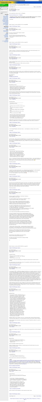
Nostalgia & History (5, 19)
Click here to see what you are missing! (3, 5)
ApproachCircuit (14, 58)
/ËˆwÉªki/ (10, 360)
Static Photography (5, 28)
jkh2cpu (13, 326)
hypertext (30, 361)
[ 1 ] (36, 6)
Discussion (6, 14)
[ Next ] (40, 6)
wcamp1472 (13, 30)
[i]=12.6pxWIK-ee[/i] (21, 361)
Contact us (6, 40)
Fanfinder (7, 33)
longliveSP (13, 351)
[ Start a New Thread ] (25, 398)
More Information (6, 31)
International (6, 22)
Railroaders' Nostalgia (5, 20)
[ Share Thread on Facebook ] (14, 398)
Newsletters (6, 34)
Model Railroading (5, 23)
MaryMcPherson (14, 68)
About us (7, 39)
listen (16, 361)
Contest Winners (6, 35)
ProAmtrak (13, 82)
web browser (26, 362)
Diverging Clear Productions (13, 76)
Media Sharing (6, 26)
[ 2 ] (38, 6)
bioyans (13, 147)
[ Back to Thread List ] (32, 398)
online (27, 361)
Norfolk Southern (13, 17)
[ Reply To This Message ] (13, 26)
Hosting (7, 29)
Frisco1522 (13, 136)
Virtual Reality (6, 36)
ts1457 (13, 251)
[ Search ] (20, 398)
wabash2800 (14, 10)
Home (1, 0)
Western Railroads (5, 16)
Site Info (7, 38)
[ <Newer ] (38, 398)
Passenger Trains (5, 17)
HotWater (13, 268)
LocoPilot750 (14, 180)
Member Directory (5, 30)
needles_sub (13, 167)
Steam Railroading (5, 18)
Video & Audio (6, 27)
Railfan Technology (5, 24)
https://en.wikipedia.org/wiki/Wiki (14, 365)
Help (8, 0)
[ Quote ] (19, 26)
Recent (7, 15)
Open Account (5, 0)
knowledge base (24, 363)
